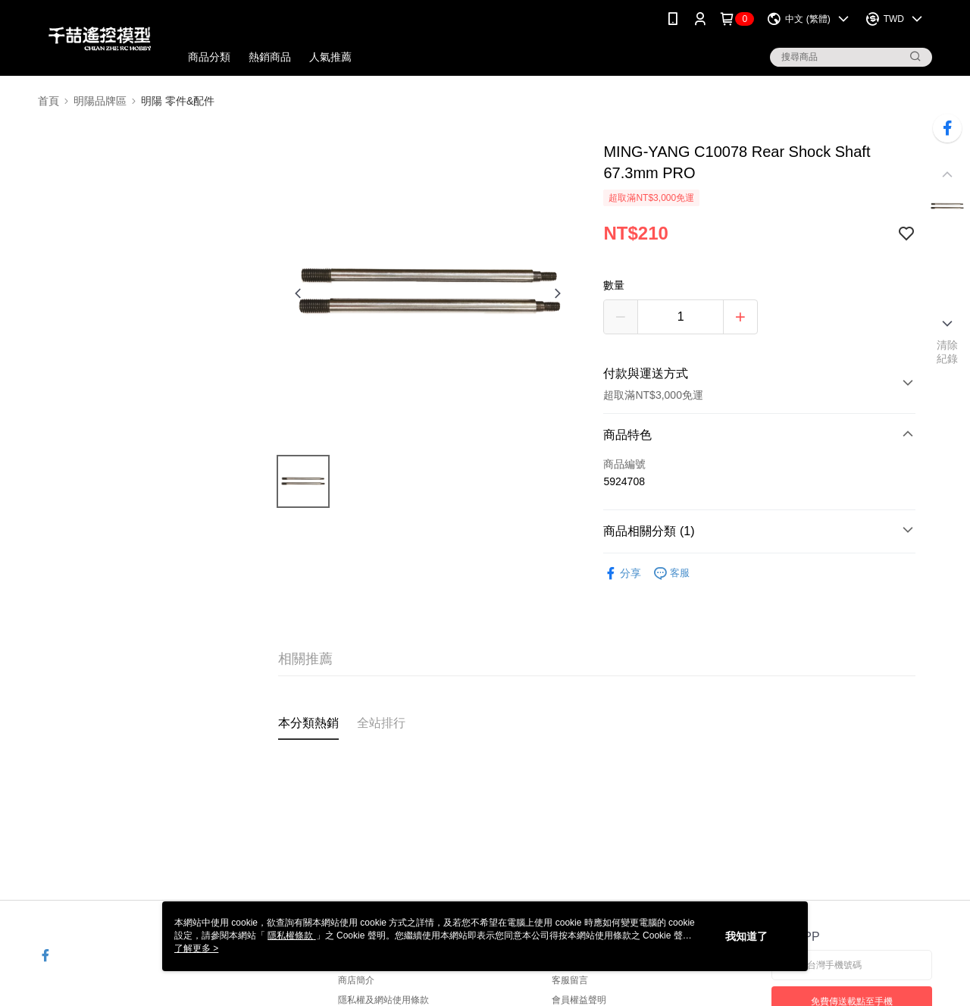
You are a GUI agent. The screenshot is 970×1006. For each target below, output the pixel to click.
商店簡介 (356, 980)
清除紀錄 (948, 352)
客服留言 (570, 980)
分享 (622, 573)
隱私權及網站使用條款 (383, 1000)
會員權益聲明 (579, 1000)
